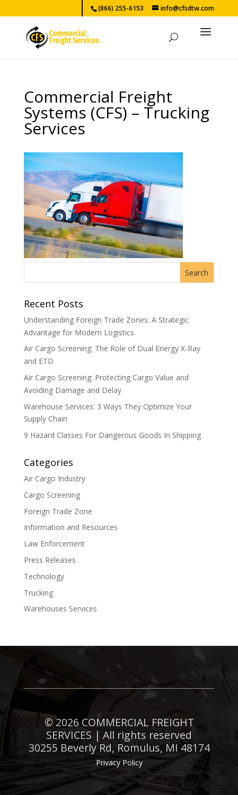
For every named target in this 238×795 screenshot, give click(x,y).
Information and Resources (71, 527)
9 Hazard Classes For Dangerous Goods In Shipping (112, 435)
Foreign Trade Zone (58, 511)
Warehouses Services (60, 609)
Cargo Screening (52, 495)
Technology (44, 576)
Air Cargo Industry (54, 478)
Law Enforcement (54, 543)
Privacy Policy (119, 762)
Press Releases (50, 560)
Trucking (38, 593)
